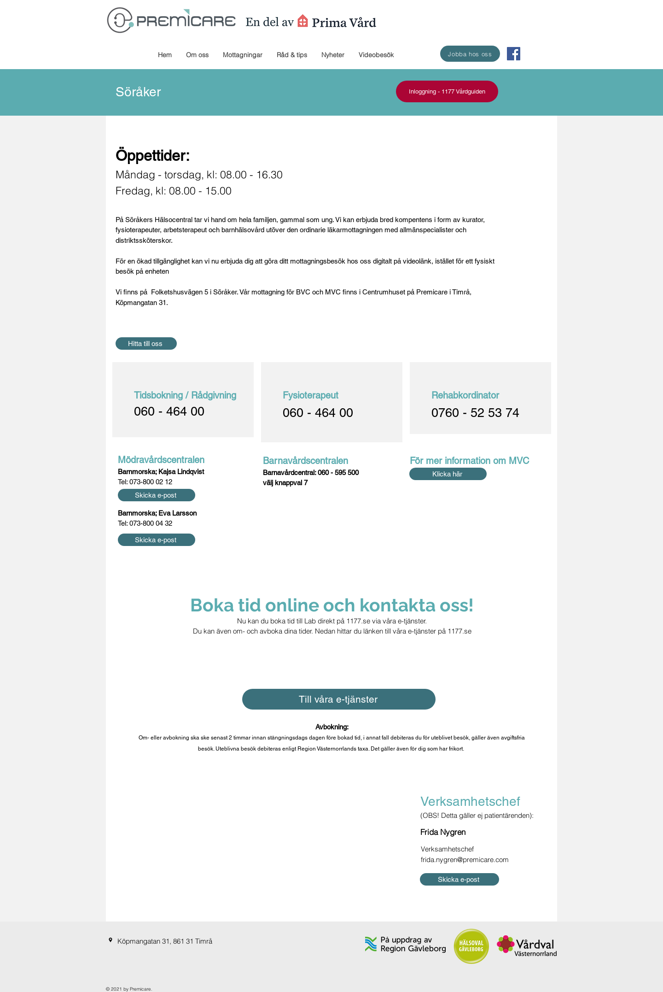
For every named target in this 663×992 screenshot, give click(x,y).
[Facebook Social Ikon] (513, 53)
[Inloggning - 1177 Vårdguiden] (447, 91)
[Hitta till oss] (146, 343)
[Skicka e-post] (156, 495)
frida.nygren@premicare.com (465, 859)
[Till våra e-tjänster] (339, 699)
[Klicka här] (448, 474)
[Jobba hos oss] (470, 54)
